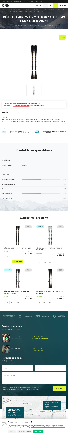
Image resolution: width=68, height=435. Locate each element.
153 (39, 262)
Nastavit (12, 431)
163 (50, 262)
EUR (37, 5)
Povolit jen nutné (25, 431)
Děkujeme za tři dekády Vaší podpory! (52, 405)
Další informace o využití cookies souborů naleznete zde (48, 427)
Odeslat (59, 388)
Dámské (27, 10)
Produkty (12, 10)
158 (44, 262)
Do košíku (18, 261)
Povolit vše (38, 431)
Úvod (3, 10)
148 (7, 302)
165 (50, 302)
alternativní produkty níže (21, 105)
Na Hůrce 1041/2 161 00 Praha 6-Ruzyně (15, 412)
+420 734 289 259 (36, 1)
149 (7, 257)
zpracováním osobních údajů (32, 387)
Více (65, 123)
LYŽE (19, 10)
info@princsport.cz (21, 1)
